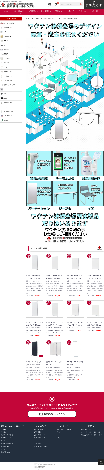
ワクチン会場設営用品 (69, 18)
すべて (28, 18)
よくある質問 (45, 11)
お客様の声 (71, 11)
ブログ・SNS (82, 11)
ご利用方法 (32, 11)
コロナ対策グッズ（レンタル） (46, 18)
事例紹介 (57, 11)
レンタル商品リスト (20, 11)
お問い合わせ (96, 11)
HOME (6, 11)
